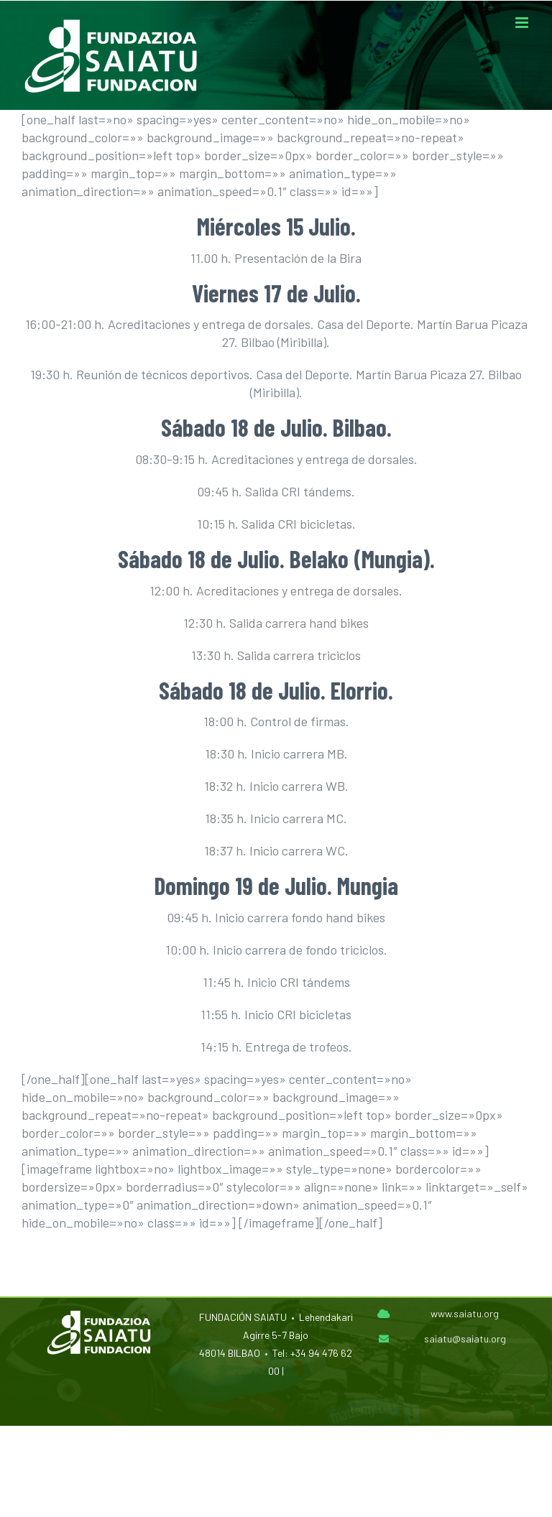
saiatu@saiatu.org (465, 1338)
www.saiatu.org (465, 1313)
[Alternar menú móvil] (522, 22)
